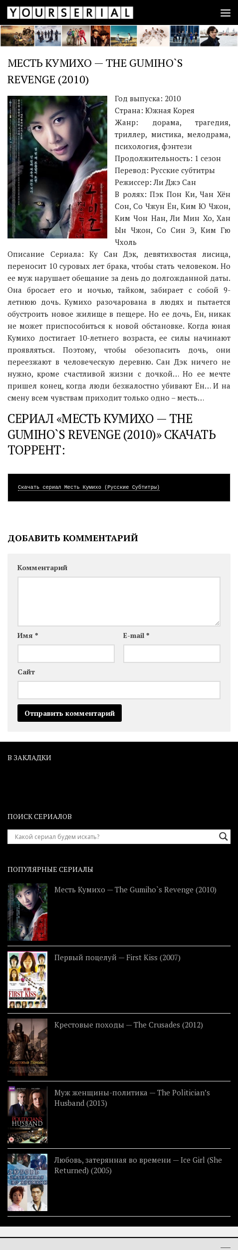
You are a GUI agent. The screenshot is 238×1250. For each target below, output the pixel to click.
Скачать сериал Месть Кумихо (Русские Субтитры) (89, 487)
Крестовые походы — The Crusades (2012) (128, 1025)
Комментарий (42, 567)
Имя (27, 635)
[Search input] (114, 836)
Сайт (26, 671)
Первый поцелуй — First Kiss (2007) (117, 957)
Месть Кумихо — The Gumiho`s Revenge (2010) (135, 889)
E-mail (136, 635)
